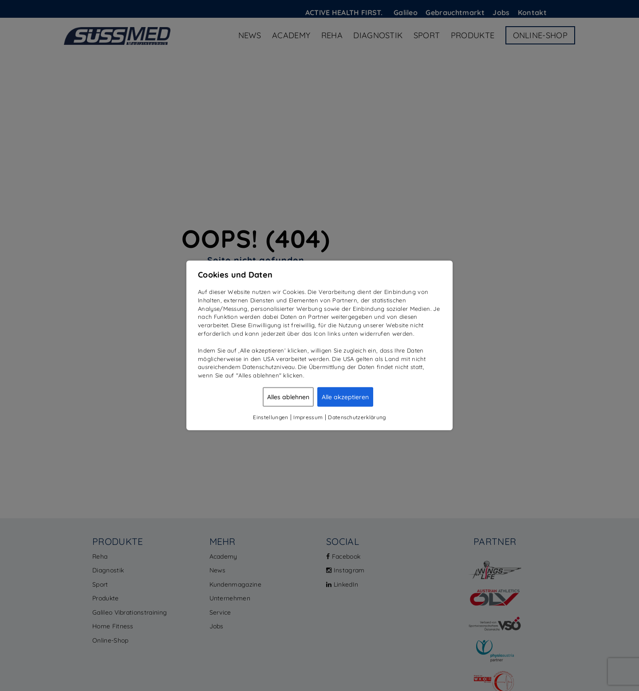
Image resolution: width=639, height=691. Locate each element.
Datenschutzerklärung (357, 417)
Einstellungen (270, 417)
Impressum (308, 417)
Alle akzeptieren (345, 397)
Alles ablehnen (288, 397)
